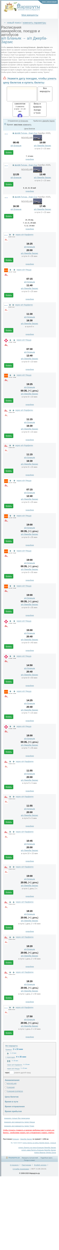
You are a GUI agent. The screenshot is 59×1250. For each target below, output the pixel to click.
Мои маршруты (29, 15)
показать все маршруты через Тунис (19, 1126)
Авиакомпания (12, 1080)
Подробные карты (46, 1158)
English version (40, 1165)
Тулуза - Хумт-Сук (24, 133)
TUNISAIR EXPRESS (15, 1091)
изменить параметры (34, 22)
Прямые (8, 1050)
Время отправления (15, 1106)
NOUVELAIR (27, 137)
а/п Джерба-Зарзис (42, 146)
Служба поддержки (21, 1169)
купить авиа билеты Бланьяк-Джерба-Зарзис (38, 1150)
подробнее (30, 159)
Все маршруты (11, 1046)
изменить (27, 125)
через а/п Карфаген (24, 234)
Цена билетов (12, 1097)
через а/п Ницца (24, 270)
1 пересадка (10, 1057)
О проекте (14, 1165)
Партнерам (26, 1165)
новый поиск (14, 22)
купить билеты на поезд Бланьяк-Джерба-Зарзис (37, 1148)
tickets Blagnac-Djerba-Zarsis (45, 1153)
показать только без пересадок (17, 1118)
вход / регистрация (49, 2)
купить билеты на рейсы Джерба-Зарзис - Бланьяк (39, 1143)
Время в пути (11, 1102)
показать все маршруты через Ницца (19, 1122)
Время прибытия (13, 1111)
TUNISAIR (11, 1087)
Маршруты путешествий (30, 1158)
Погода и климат (29, 1160)
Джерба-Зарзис (26, 1139)
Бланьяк (15, 1139)
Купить (9, 152)
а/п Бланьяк (16, 146)
